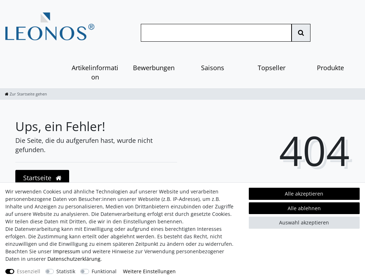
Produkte (330, 67)
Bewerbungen (154, 67)
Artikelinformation (95, 72)
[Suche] (301, 33)
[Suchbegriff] (216, 33)
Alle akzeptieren (304, 193)
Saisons (212, 67)
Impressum (66, 251)
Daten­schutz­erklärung (74, 258)
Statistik (65, 271)
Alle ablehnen (304, 208)
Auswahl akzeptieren (304, 222)
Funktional (104, 271)
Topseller (272, 67)
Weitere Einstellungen (149, 271)
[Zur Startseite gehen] (26, 94)
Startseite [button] (42, 177)
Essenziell (28, 271)
